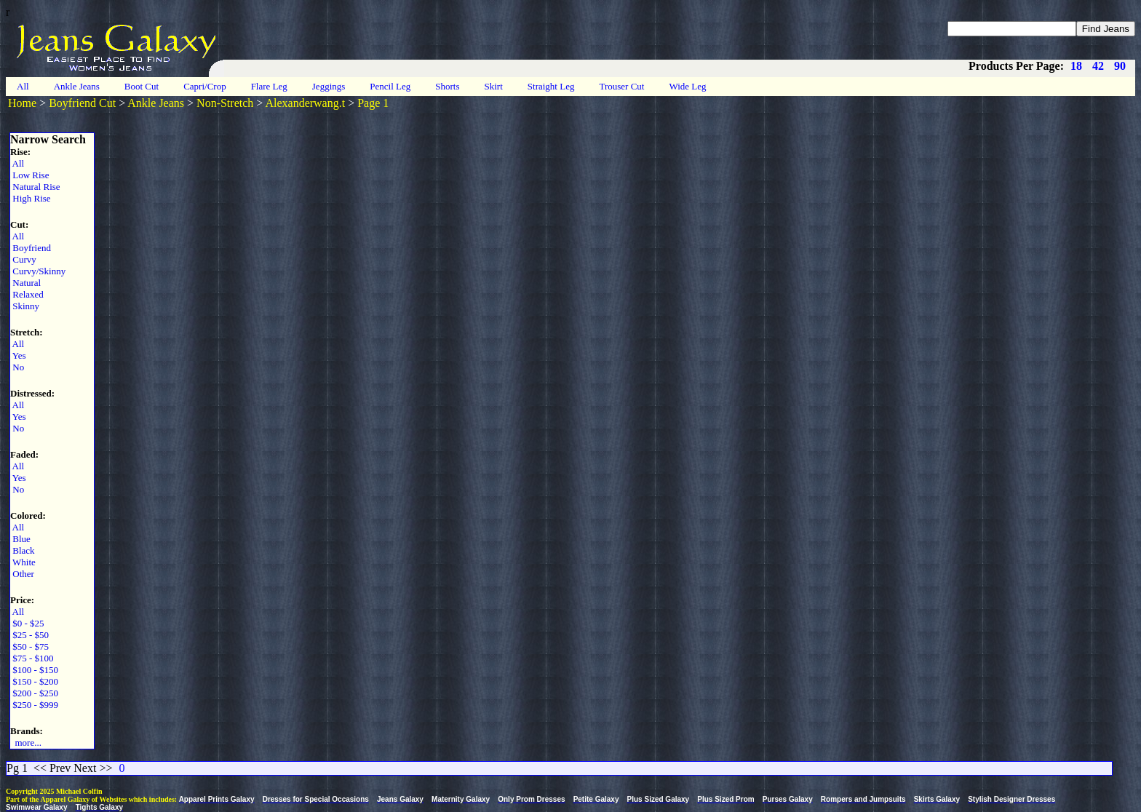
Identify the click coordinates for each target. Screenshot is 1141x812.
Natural (25, 282)
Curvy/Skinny (37, 271)
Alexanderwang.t (305, 103)
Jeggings (329, 86)
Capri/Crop (204, 86)
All (23, 86)
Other (22, 573)
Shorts (447, 86)
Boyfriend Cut (82, 103)
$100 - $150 (34, 669)
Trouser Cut (621, 86)
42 (1098, 66)
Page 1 (373, 103)
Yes (18, 355)
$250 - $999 (34, 704)
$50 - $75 (29, 646)
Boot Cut (141, 86)
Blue (20, 538)
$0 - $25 (27, 623)
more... (25, 742)
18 (1076, 66)
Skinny (24, 305)
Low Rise (29, 175)
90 (1120, 66)
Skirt (494, 86)
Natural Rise (35, 186)
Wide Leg (687, 86)
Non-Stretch (224, 103)
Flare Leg (269, 86)
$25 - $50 (29, 634)
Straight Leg (551, 86)
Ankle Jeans (77, 86)
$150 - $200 (34, 681)
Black (22, 550)
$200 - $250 (34, 693)
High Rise (30, 198)
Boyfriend (30, 247)
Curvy (23, 259)
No (17, 367)
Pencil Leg (390, 86)
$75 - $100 (32, 658)
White (23, 562)
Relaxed (27, 294)
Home (22, 103)
